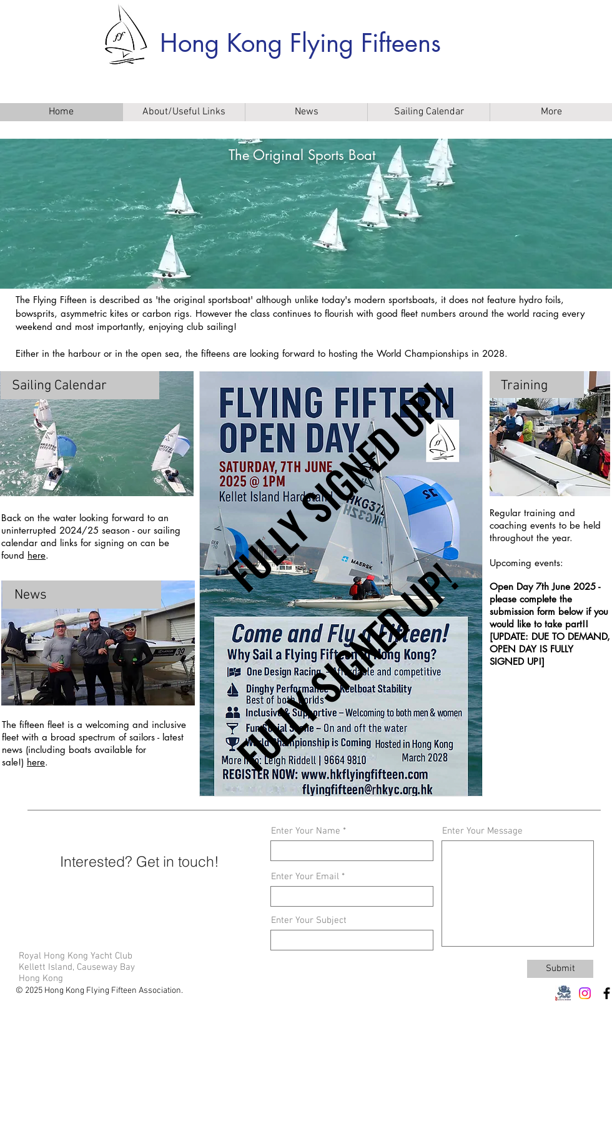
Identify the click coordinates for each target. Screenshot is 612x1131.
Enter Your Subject (309, 920)
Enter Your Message (482, 831)
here (36, 555)
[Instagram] (585, 993)
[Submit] (560, 969)
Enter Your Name (305, 831)
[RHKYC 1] (563, 993)
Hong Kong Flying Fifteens (300, 43)
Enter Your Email (305, 877)
